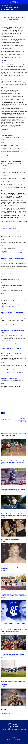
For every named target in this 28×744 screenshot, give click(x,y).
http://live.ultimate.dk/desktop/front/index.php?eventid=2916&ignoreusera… (12, 305)
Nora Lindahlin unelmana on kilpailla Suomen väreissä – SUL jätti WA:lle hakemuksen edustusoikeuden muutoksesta (13, 683)
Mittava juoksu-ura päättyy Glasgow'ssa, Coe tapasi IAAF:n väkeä (21, 420)
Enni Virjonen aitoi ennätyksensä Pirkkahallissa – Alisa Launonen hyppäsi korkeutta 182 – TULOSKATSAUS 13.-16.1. (13, 462)
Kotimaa (14, 15)
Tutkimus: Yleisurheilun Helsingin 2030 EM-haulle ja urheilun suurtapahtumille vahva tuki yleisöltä (12, 655)
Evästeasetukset (18, 739)
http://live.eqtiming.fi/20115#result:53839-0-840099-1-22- (14, 222)
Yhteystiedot (11, 738)
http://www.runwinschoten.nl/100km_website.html (13, 62)
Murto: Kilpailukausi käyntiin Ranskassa (10, 539)
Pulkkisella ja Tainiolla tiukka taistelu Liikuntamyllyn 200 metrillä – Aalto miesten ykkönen (13, 434)
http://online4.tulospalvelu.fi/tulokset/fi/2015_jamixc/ (13, 253)
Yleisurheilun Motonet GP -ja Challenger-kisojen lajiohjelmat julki (11, 567)
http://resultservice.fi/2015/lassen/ (15, 373)
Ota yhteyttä (17, 738)
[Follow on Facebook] (14, 735)
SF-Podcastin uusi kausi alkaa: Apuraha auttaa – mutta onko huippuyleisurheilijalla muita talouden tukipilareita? (13, 594)
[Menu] (26, 2)
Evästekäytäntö (9, 739)
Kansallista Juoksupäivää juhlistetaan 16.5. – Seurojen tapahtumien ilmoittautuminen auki (13, 490)
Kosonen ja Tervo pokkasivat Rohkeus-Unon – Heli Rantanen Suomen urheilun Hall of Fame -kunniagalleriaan (14, 514)
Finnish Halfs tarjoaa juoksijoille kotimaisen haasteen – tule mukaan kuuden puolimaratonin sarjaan (14, 630)
